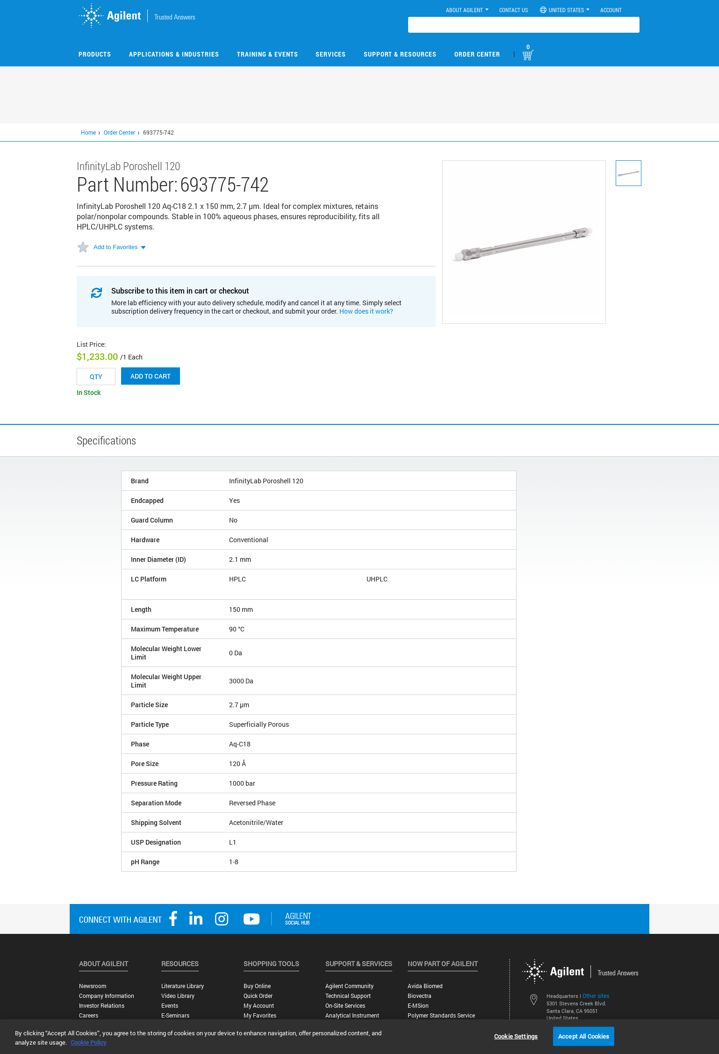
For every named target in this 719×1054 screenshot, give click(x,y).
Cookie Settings (516, 1036)
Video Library (177, 995)
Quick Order (258, 995)
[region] (359, 1036)
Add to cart (150, 376)
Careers (88, 1015)
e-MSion (418, 1005)
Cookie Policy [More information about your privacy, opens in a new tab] (89, 1042)
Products (95, 54)
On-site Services (345, 1005)
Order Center (477, 54)
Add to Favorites (115, 247)
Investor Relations (101, 1005)
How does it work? (366, 311)
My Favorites (260, 1015)
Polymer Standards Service (441, 1015)
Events (169, 1005)
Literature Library (182, 985)
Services (331, 54)
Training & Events (267, 54)
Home (88, 132)
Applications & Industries (174, 54)
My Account (259, 1005)
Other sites (595, 995)
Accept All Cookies (583, 1036)
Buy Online (257, 985)
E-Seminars (175, 1015)
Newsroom (92, 985)
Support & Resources (400, 54)
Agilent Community (349, 985)
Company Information (106, 995)
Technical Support (348, 995)
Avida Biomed (425, 985)
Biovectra (419, 995)
